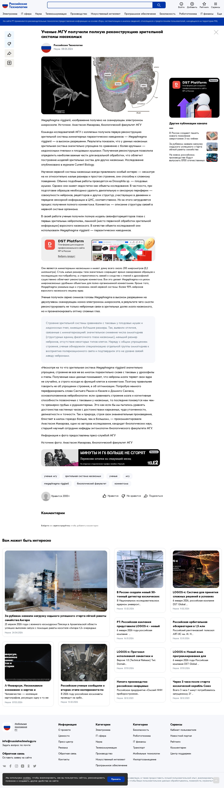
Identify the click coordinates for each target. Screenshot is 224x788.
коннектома (121, 483)
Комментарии (178, 747)
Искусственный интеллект (106, 13)
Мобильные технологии (146, 753)
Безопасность (167, 13)
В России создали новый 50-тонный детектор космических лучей (138, 597)
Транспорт (139, 747)
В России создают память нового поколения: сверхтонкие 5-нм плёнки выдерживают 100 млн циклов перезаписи (186, 136)
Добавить (192, 5)
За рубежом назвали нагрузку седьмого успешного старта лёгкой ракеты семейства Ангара (186, 147)
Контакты (63, 759)
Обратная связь (13, 753)
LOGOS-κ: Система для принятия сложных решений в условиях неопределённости (195, 597)
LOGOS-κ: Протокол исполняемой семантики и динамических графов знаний (138, 656)
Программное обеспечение (140, 13)
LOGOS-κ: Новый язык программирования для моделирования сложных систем (195, 656)
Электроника (10, 13)
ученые (113, 476)
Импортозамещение (144, 759)
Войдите (45, 526)
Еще (219, 13)
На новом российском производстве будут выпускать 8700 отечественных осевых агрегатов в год (187, 157)
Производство (78, 13)
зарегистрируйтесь (61, 526)
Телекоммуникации (56, 13)
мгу (128, 476)
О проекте (64, 730)
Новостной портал (181, 736)
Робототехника (188, 13)
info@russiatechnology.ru (19, 741)
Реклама (153, 452)
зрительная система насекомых (83, 476)
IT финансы (207, 13)
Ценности (64, 736)
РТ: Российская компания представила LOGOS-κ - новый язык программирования (138, 626)
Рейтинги (204, 5)
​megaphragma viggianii (56, 483)
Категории (103, 724)
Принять (116, 779)
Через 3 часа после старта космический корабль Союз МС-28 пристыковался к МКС (192, 686)
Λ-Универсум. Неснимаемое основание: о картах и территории (23, 690)
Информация (67, 724)
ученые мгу (50, 476)
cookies (27, 777)
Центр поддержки (180, 753)
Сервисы (215, 5)
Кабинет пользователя (183, 730)
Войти (181, 5)
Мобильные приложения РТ (21, 727)
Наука (38, 13)
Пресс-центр (65, 742)
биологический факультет (91, 483)
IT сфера (26, 13)
